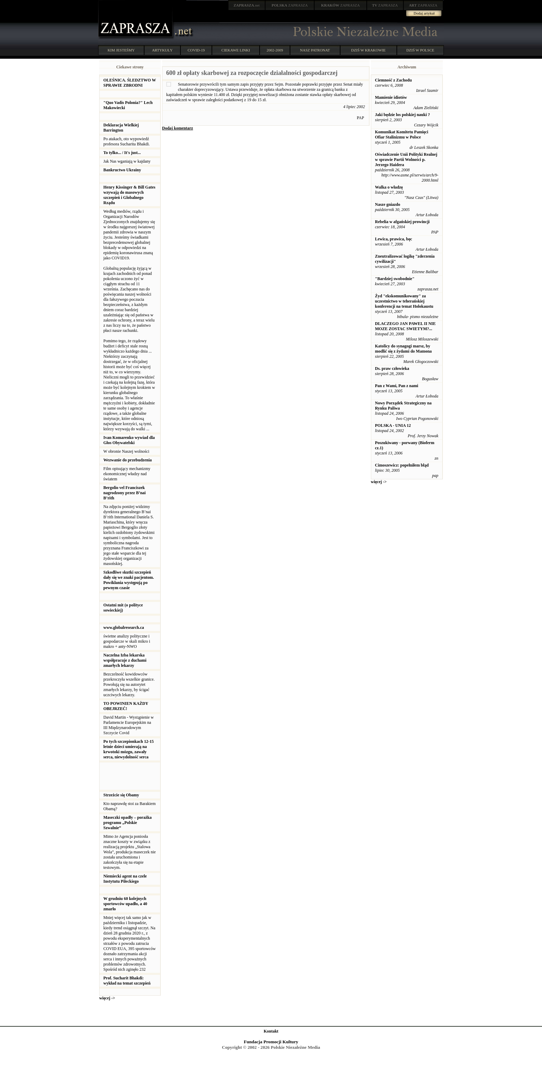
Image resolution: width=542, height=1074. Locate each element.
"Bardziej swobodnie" (394, 278)
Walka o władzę (389, 187)
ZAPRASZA (290, 5)
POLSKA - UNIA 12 (393, 425)
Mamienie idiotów (391, 97)
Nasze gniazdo (387, 204)
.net (247, 5)
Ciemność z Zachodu (393, 80)
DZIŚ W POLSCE (420, 50)
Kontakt (271, 1031)
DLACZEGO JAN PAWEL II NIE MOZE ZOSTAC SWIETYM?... (405, 326)
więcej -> (107, 998)
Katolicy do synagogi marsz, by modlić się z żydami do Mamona (403, 349)
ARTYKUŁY (162, 50)
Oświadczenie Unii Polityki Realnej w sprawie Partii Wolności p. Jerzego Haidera (406, 159)
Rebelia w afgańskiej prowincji (402, 221)
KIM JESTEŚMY (121, 50)
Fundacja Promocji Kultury (271, 1041)
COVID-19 (196, 50)
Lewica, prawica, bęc (393, 239)
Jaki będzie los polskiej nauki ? (402, 114)
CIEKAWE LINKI (236, 50)
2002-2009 (275, 50)
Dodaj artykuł (424, 13)
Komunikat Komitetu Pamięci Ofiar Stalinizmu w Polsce (401, 135)
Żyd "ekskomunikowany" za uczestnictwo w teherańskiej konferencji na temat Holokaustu (404, 301)
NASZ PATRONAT (315, 50)
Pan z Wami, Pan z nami (396, 385)
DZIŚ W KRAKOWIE (368, 50)
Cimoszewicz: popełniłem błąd (402, 465)
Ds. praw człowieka (392, 368)
